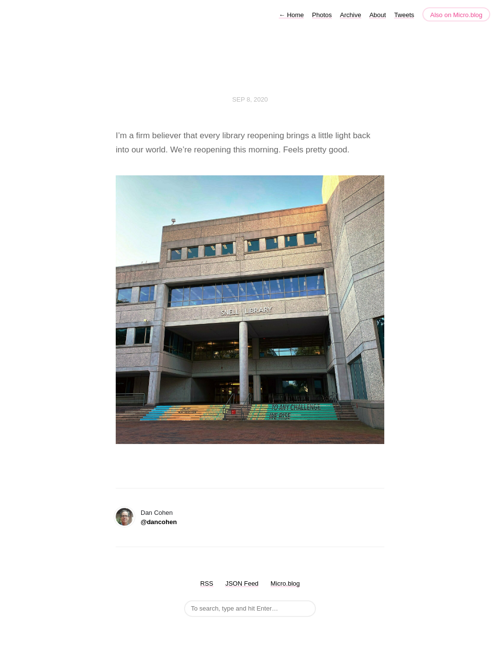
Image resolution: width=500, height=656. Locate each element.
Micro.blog (285, 583)
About (377, 15)
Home (291, 15)
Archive (350, 15)
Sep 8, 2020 (250, 99)
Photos (322, 15)
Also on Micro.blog (456, 15)
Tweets (404, 15)
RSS (206, 583)
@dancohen (159, 522)
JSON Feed (241, 583)
